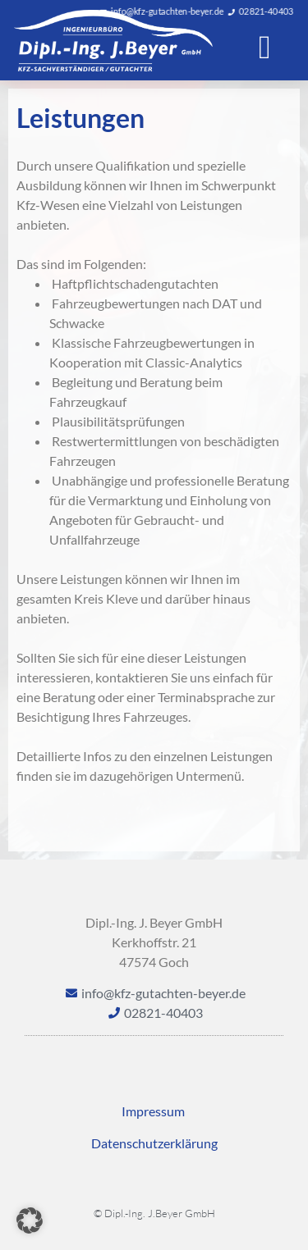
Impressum (154, 1111)
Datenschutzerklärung (154, 1143)
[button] (265, 47)
